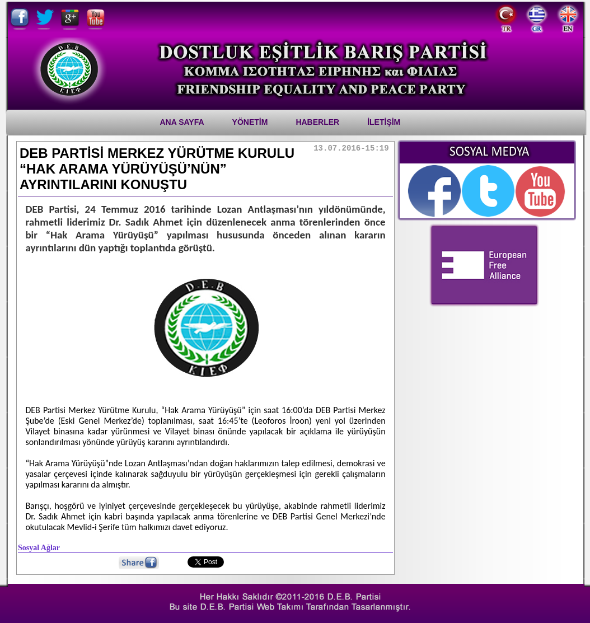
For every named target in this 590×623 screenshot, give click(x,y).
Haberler (317, 122)
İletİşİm (383, 122)
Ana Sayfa (182, 122)
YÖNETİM (250, 122)
